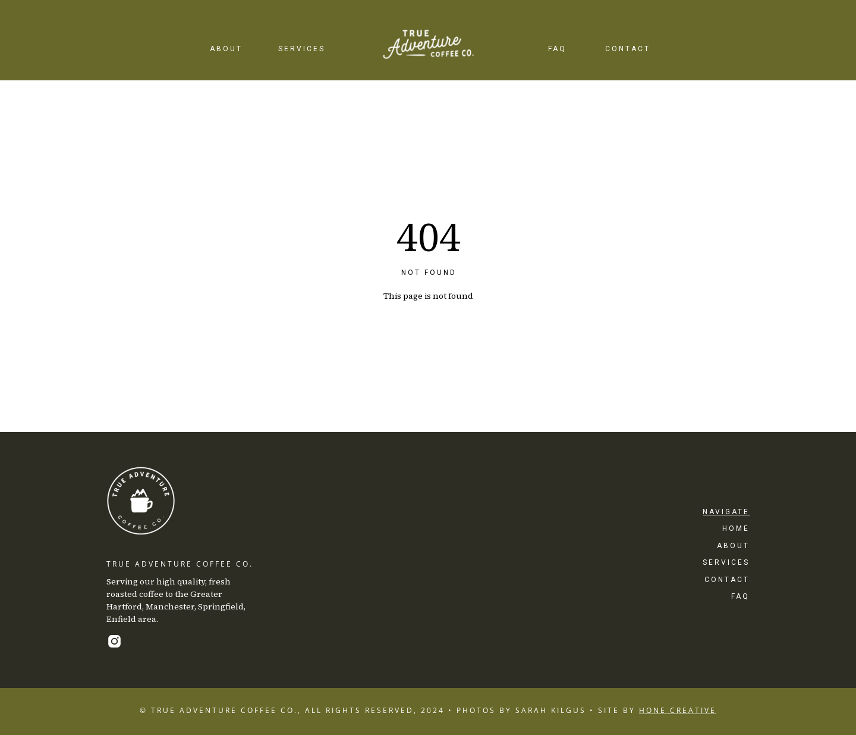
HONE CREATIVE (677, 710)
